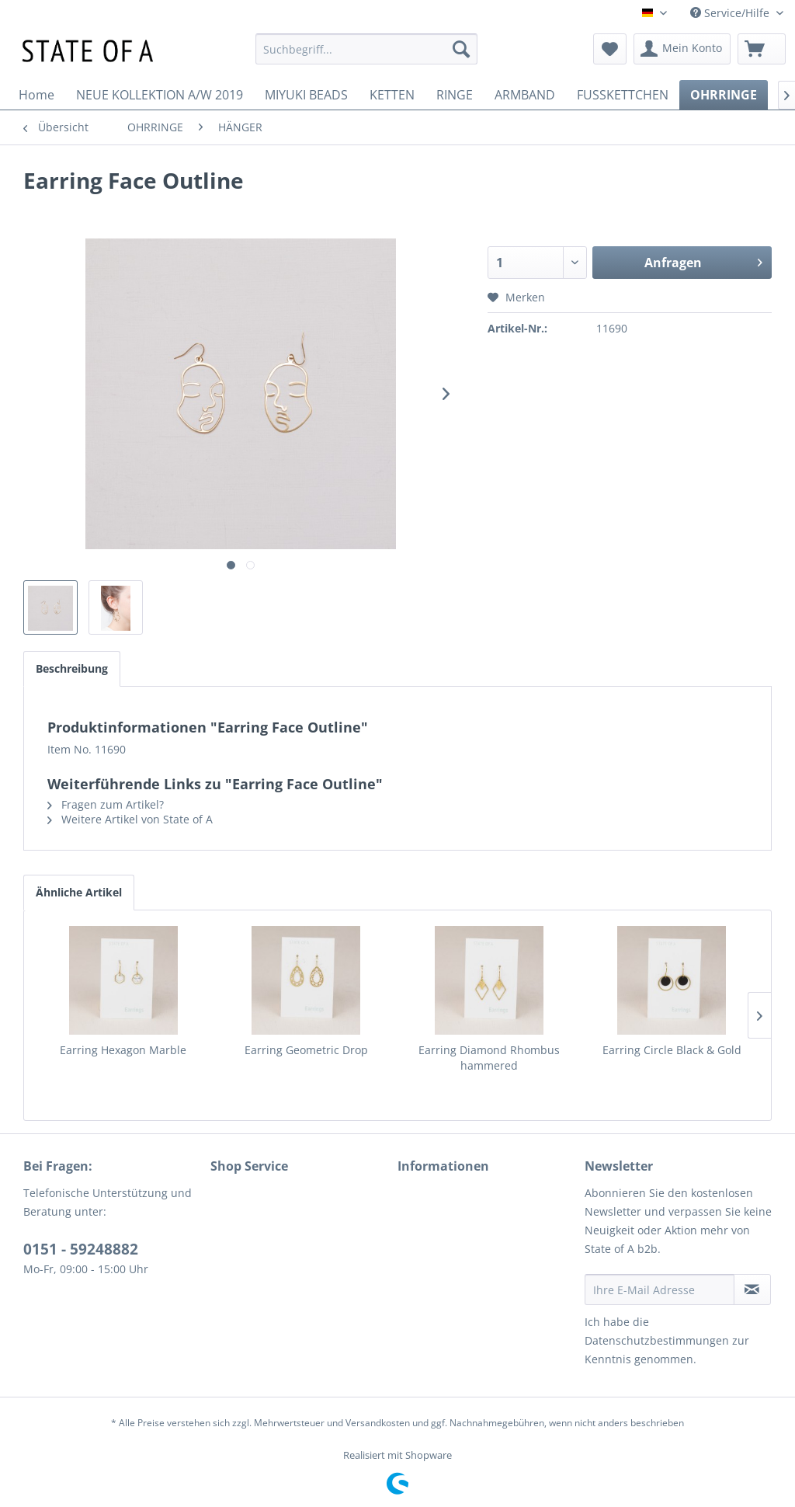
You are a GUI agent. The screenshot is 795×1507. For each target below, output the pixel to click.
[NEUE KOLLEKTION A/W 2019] (159, 95)
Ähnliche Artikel (79, 892)
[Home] (36, 95)
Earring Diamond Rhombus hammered (489, 1057)
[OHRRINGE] (723, 95)
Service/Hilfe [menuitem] (731, 12)
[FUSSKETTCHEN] (622, 95)
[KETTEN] (392, 95)
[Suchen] (461, 48)
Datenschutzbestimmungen (657, 1340)
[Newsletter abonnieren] (752, 1289)
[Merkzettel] (610, 48)
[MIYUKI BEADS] (306, 95)
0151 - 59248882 (80, 1249)
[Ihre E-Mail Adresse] (659, 1289)
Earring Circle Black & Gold (671, 1049)
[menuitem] (366, 48)
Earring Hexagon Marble (123, 1049)
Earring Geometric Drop (306, 1049)
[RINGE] (454, 95)
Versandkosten (377, 1422)
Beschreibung (72, 668)
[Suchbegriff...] (366, 48)
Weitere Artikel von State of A (130, 819)
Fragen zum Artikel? (105, 804)
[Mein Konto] (682, 48)
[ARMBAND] (525, 95)
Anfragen (703, 260)
